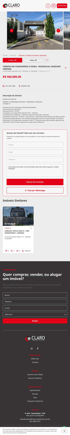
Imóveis (13, 55)
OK (64, 431)
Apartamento (35, 390)
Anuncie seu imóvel (35, 374)
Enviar (35, 321)
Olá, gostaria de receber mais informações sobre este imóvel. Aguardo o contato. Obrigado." (35, 170)
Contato (35, 362)
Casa (35, 397)
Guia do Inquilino (35, 378)
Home (5, 55)
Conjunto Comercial (35, 401)
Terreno (35, 394)
